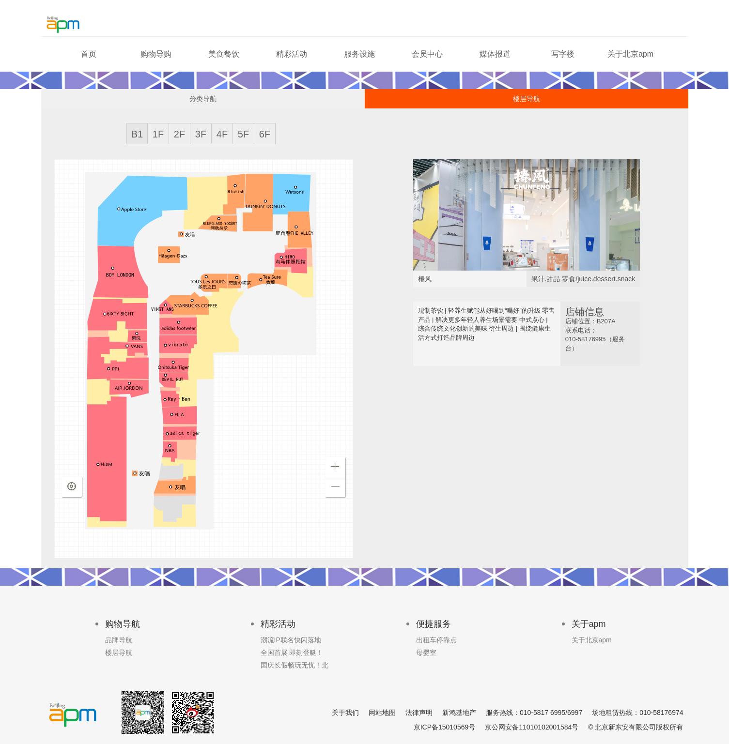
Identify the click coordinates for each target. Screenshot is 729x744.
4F (222, 134)
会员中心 (427, 54)
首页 (88, 54)
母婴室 (426, 652)
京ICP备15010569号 (445, 727)
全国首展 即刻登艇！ (292, 652)
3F (200, 134)
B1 (137, 134)
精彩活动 (291, 54)
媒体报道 (495, 54)
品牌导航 (118, 640)
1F (158, 134)
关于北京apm (630, 54)
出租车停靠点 (436, 640)
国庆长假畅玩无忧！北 (294, 665)
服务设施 (359, 54)
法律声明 (419, 712)
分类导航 (203, 99)
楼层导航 (526, 99)
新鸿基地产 (459, 712)
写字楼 (562, 54)
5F (243, 134)
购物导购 (155, 54)
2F (179, 134)
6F (264, 134)
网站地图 (382, 712)
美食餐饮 (223, 54)
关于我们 (345, 712)
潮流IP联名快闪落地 (291, 640)
